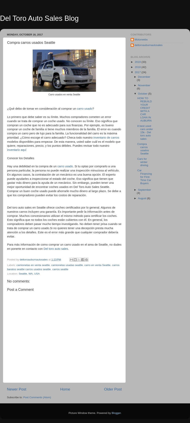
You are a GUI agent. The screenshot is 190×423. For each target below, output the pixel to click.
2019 (138, 61)
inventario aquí (17, 149)
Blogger (116, 413)
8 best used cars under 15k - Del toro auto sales (145, 132)
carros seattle (60, 269)
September (144, 189)
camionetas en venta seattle (33, 265)
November (144, 85)
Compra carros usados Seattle (143, 149)
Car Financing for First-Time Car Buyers (144, 177)
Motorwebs (141, 39)
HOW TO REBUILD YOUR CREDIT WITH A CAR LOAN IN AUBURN (144, 109)
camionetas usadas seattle (67, 265)
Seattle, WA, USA (29, 273)
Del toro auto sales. (57, 248)
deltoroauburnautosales (148, 45)
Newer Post (16, 389)
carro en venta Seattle (97, 265)
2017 (138, 72)
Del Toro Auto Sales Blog (39, 18)
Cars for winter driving (142, 162)
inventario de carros (106, 137)
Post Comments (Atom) (37, 397)
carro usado (84, 108)
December (144, 76)
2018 (138, 67)
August (142, 198)
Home (65, 389)
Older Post (113, 389)
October (143, 93)
